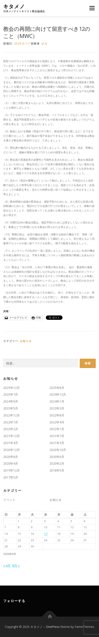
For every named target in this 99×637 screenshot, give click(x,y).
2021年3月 (57, 443)
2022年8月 (57, 415)
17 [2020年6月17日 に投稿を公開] (46, 534)
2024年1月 (57, 401)
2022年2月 (10, 429)
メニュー (92, 8)
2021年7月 (57, 436)
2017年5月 (10, 477)
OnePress (53, 627)
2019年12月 (11, 470)
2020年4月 (10, 463)
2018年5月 (57, 470)
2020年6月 (57, 457)
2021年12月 (11, 436)
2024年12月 (58, 394)
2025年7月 (10, 394)
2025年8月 (57, 388)
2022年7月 (10, 422)
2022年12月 (11, 415)
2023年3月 (57, 408)
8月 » (16, 565)
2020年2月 (57, 463)
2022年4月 (57, 422)
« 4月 (6, 565)
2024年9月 (10, 401)
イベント (9, 500)
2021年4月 (10, 443)
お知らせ (26, 341)
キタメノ (14, 6)
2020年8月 (10, 457)
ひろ (44, 43)
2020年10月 (58, 450)
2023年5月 (10, 408)
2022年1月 (57, 429)
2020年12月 (11, 450)
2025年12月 (11, 388)
